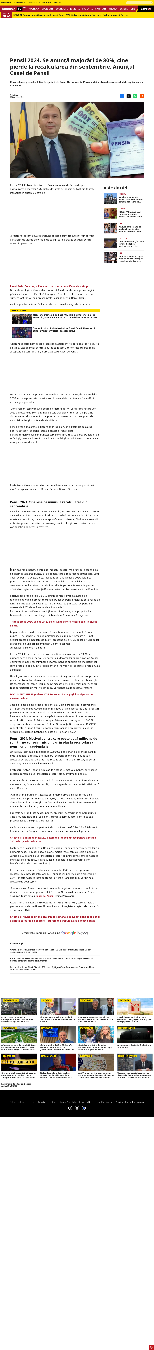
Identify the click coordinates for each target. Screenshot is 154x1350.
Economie (62, 9)
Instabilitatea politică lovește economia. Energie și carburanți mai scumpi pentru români (134, 1019)
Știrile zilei (6, 3)
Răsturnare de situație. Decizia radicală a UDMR (16, 1085)
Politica (34, 9)
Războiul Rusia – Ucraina (50, 3)
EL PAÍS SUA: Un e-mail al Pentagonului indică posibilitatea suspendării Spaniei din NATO (17, 1019)
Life (133, 9)
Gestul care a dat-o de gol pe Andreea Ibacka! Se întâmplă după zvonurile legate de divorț (95, 1047)
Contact (52, 1102)
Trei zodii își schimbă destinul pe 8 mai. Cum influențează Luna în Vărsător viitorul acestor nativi (64, 329)
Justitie (75, 9)
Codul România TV (104, 1102)
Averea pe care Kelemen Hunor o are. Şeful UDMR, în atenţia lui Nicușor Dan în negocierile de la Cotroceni (50, 951)
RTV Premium (19, 3)
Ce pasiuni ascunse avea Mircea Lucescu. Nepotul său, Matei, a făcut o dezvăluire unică (96, 1019)
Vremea (113, 9)
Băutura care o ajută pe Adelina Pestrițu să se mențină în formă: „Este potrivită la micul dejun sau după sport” (130, 229)
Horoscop (32, 3)
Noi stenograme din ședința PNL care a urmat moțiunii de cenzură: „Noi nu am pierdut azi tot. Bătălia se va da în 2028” (65, 316)
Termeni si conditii (36, 1102)
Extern (124, 9)
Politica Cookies (17, 1102)
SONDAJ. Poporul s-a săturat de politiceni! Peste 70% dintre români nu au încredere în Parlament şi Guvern (70, 15)
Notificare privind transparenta (130, 1102)
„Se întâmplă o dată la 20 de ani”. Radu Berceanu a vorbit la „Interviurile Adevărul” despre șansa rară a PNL (57, 1047)
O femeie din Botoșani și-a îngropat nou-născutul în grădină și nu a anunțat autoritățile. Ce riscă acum (18, 1075)
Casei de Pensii (44, 896)
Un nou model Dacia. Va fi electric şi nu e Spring (134, 1046)
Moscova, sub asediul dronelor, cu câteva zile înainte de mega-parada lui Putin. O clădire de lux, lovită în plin (134, 1075)
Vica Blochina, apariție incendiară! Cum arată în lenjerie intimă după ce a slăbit (57, 1019)
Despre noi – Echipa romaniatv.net (76, 1102)
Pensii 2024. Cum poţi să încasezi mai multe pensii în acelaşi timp (49, 286)
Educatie (87, 9)
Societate (47, 9)
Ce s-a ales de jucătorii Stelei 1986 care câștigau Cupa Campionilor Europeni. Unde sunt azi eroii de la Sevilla (52, 968)
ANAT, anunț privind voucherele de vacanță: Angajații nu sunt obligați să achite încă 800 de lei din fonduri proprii (96, 1075)
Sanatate (100, 9)
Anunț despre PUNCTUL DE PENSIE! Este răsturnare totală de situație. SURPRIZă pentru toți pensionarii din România (51, 959)
